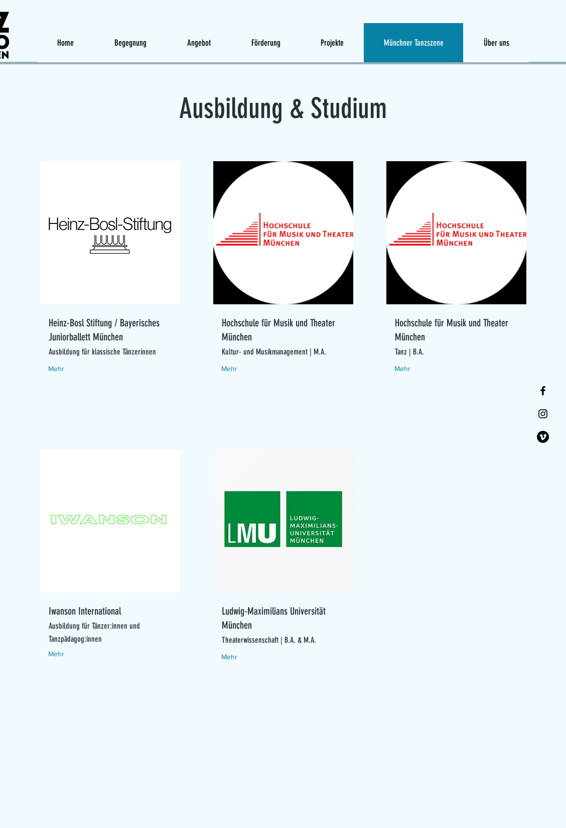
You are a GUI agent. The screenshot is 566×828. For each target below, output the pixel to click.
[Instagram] (543, 414)
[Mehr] (67, 369)
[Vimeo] (543, 437)
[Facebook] (543, 391)
